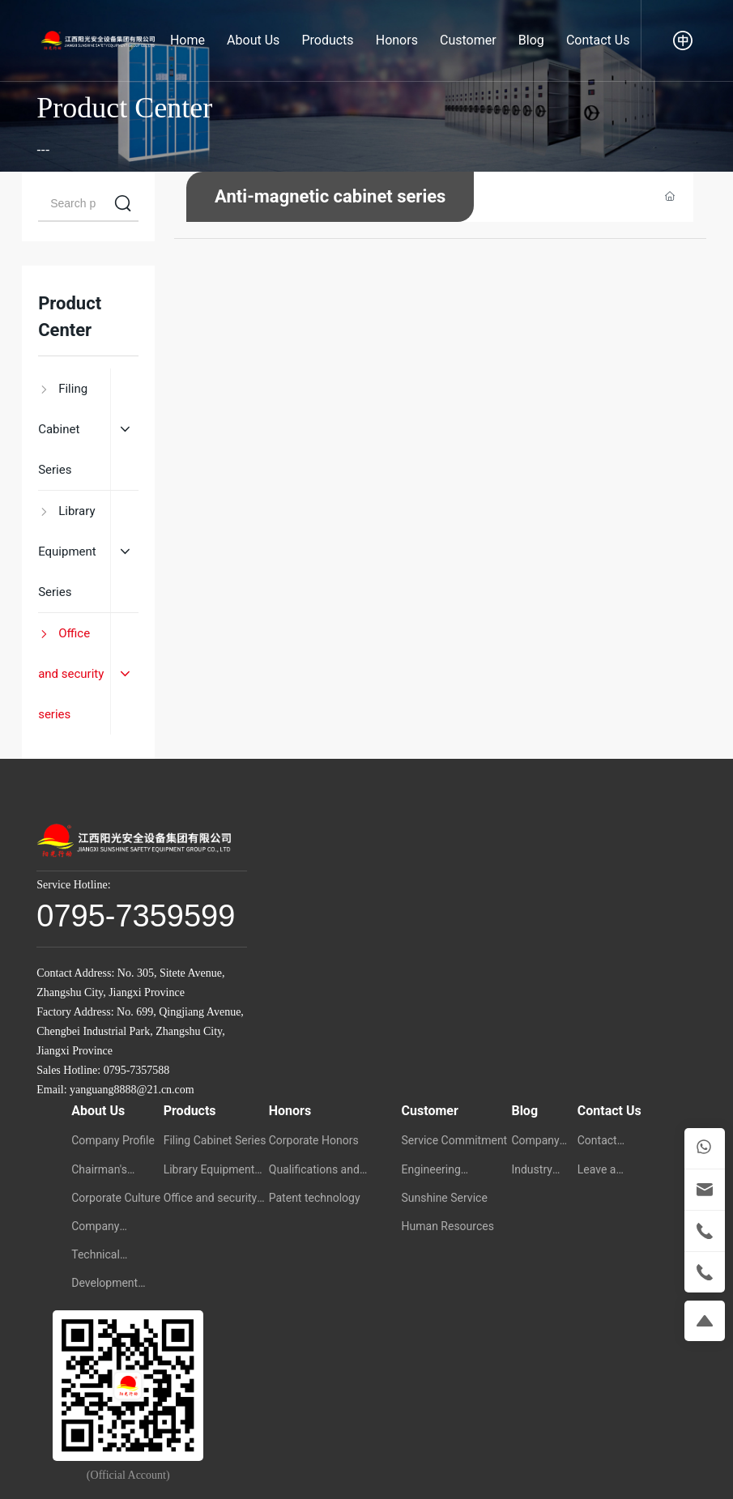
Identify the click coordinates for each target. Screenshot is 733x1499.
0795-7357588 (137, 1070)
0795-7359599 (135, 916)
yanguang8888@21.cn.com (132, 1090)
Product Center (124, 108)
